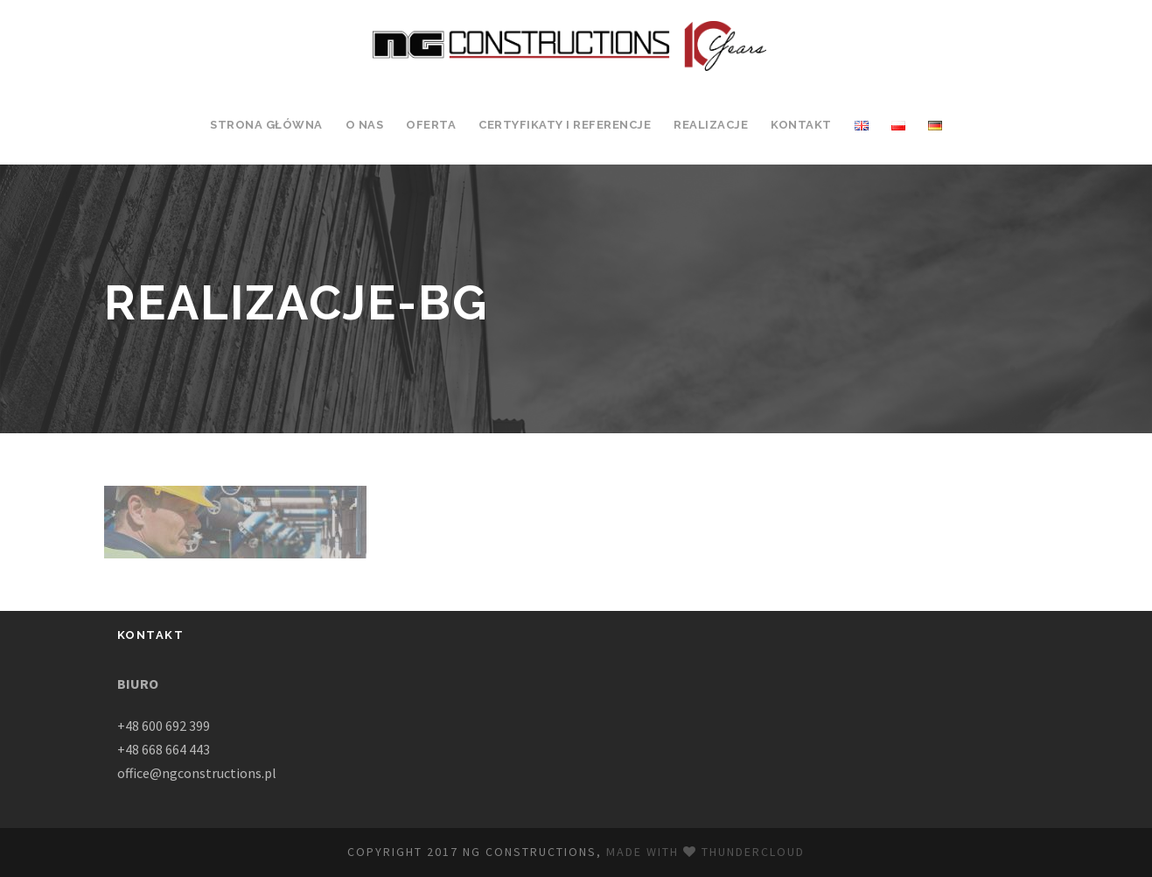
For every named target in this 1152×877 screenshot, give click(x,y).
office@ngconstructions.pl (196, 773)
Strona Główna (266, 124)
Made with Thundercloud (705, 851)
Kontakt (801, 124)
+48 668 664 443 (163, 749)
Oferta (431, 124)
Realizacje (711, 124)
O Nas (365, 124)
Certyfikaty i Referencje (564, 124)
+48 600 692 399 (163, 725)
